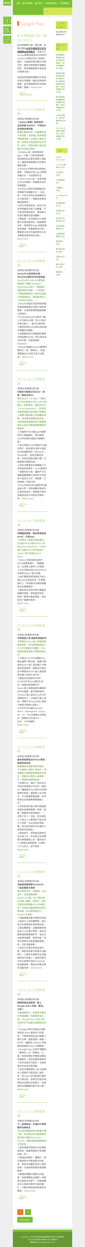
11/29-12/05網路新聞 (31, 874)
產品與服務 (28, 3)
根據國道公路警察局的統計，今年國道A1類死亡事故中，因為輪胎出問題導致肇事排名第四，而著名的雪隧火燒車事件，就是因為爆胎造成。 (31, 773)
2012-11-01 (22, 1094)
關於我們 (39, 3)
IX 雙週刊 (21, 95)
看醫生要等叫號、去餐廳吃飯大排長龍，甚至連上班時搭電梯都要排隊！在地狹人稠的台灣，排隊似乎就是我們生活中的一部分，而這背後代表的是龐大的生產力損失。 (31, 140)
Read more (36, 87)
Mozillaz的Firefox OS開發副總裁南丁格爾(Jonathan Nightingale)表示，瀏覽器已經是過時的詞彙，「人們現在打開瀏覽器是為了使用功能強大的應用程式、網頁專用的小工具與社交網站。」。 (31, 290)
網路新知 (21, 246)
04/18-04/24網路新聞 (31, 522)
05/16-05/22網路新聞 (31, 381)
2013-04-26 (22, 608)
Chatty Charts (58, 158)
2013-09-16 (22, 92)
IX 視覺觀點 (64, 3)
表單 (63, 34)
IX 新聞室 (59, 172)
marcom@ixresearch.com (46, 1242)
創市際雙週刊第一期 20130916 (32, 37)
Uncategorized (62, 195)
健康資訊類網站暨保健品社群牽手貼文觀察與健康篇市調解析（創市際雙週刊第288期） (60, 82)
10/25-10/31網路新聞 (31, 992)
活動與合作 (60, 256)
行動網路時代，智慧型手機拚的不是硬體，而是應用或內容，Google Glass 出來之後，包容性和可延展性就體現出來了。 (31, 1019)
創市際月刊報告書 (60, 219)
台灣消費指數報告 (60, 227)
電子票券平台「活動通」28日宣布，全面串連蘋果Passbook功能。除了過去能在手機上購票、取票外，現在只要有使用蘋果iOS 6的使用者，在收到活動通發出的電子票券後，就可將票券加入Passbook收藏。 (31, 902)
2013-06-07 (22, 362)
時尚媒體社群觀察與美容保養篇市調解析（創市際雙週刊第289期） (60, 62)
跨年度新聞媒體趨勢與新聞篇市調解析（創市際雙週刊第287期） (60, 104)
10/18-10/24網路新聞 (31, 1113)
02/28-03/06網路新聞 (31, 627)
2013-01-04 (22, 854)
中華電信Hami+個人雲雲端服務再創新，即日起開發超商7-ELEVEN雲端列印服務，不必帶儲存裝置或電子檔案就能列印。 (31, 648)
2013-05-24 (22, 503)
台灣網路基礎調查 (60, 235)
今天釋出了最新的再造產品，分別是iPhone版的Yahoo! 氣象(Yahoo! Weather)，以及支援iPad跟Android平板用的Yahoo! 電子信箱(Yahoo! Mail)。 (31, 548)
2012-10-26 (22, 1195)
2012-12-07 (22, 972)
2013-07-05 (22, 243)
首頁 (18, 3)
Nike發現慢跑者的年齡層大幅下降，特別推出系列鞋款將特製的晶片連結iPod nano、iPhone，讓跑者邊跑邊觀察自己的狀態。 (32, 1137)
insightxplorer (23, 93)
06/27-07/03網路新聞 (31, 111)
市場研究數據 (51, 3)
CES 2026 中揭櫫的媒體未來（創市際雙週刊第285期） (61, 133)
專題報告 (59, 241)
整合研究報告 (28, 95)
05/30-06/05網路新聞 (31, 263)
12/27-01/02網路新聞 (31, 749)
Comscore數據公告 (61, 166)
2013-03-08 (22, 729)
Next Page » (25, 1219)
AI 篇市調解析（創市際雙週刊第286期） (61, 119)
